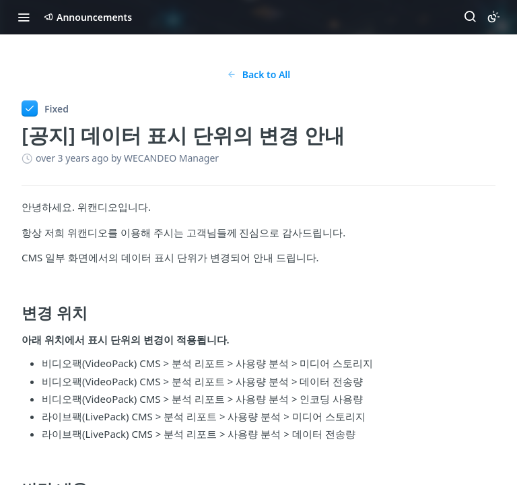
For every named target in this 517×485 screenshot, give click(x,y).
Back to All (259, 74)
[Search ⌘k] (470, 17)
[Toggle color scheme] (493, 17)
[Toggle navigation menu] (23, 17)
